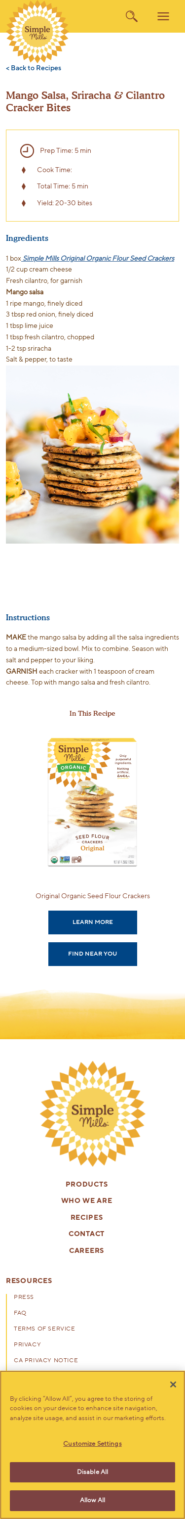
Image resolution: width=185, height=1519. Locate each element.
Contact (87, 1234)
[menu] (163, 16)
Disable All (92, 1472)
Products (87, 1185)
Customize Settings (92, 1443)
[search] (132, 16)
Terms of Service (44, 1329)
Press (24, 1297)
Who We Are (86, 1201)
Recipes (87, 1218)
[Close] (173, 1384)
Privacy (27, 1344)
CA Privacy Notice (46, 1360)
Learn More (93, 922)
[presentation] (93, 1114)
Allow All (92, 1500)
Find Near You (92, 954)
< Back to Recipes (33, 68)
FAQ (20, 1313)
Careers (86, 1251)
